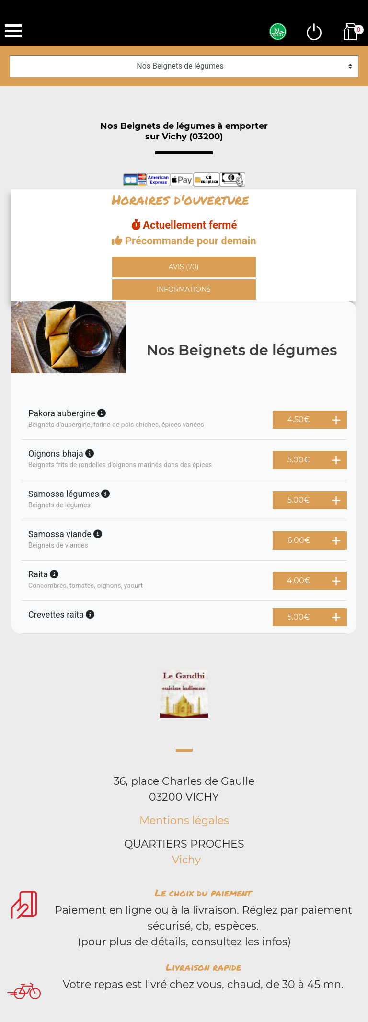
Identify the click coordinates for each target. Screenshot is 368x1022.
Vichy (186, 859)
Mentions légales (184, 820)
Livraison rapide (203, 967)
